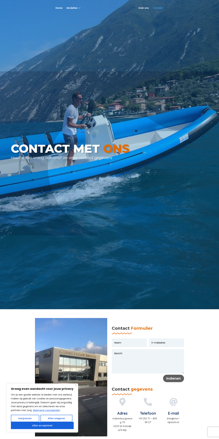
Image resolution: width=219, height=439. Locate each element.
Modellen (70, 8)
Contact (159, 8)
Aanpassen (25, 418)
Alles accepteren (42, 425)
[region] (42, 408)
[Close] (76, 385)
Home (57, 8)
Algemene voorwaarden (46, 410)
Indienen (173, 378)
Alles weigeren (56, 418)
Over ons (144, 8)
